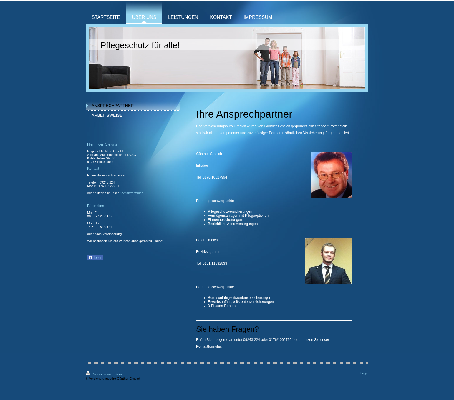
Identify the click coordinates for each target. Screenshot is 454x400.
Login (364, 373)
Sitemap (119, 374)
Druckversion (99, 374)
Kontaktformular (208, 346)
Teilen (95, 258)
